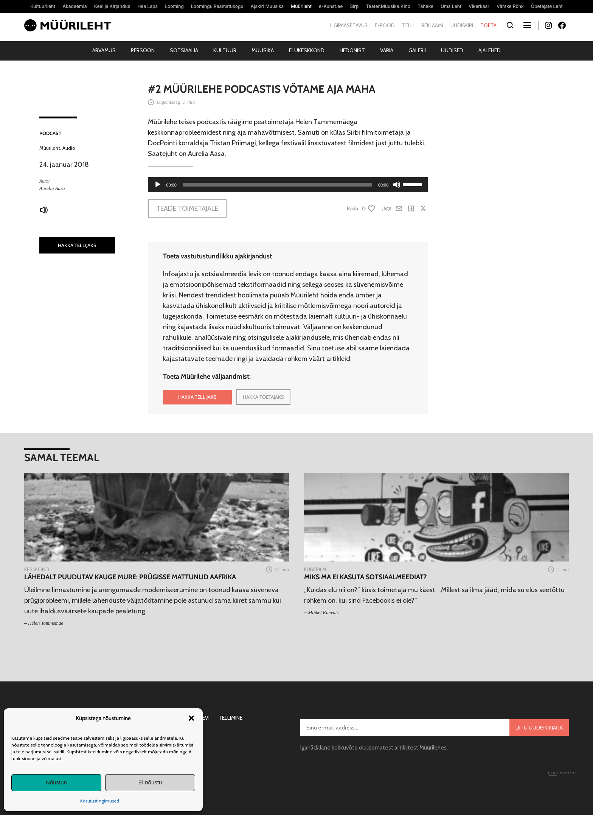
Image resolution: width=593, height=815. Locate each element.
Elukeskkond (306, 50)
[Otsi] (510, 25)
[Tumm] (397, 184)
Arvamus (104, 50)
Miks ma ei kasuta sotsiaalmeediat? (365, 577)
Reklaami (432, 25)
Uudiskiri (461, 25)
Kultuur (224, 50)
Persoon (143, 50)
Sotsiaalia (184, 50)
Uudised (452, 50)
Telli (408, 25)
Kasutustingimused (99, 801)
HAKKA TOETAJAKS (263, 397)
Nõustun (56, 782)
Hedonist (352, 50)
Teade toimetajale (187, 208)
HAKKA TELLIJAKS (77, 245)
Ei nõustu (150, 782)
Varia (386, 50)
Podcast (50, 133)
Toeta (488, 25)
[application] (288, 184)
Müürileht (49, 148)
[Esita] (157, 184)
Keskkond (36, 569)
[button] (191, 718)
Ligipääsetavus (349, 25)
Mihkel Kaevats (323, 612)
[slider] (277, 185)
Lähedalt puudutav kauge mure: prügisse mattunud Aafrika (130, 577)
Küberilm (315, 569)
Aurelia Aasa (52, 188)
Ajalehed (489, 50)
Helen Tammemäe (45, 623)
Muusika (262, 50)
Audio (68, 148)
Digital (563, 773)
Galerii (417, 50)
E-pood (385, 25)
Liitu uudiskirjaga (539, 727)
